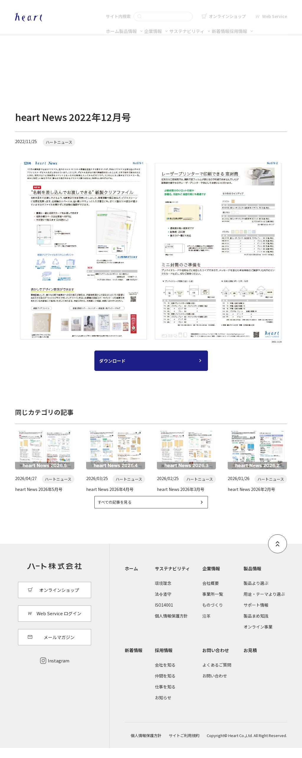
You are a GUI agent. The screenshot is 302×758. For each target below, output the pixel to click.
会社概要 (210, 593)
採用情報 (271, 25)
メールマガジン (59, 647)
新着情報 (241, 25)
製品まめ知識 (256, 626)
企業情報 (150, 25)
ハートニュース (64, 71)
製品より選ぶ (256, 593)
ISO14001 (164, 615)
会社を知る (165, 674)
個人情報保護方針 (171, 626)
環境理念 (163, 593)
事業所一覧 (212, 604)
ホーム (86, 25)
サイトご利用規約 (184, 745)
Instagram (58, 670)
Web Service (274, 11)
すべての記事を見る (123, 511)
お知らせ (163, 707)
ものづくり (212, 615)
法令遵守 (163, 604)
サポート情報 (256, 615)
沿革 (206, 626)
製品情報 (113, 25)
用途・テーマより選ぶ (264, 604)
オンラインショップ (227, 11)
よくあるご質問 (216, 674)
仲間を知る (165, 685)
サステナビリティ (195, 25)
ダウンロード (112, 364)
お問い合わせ (215, 660)
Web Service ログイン (59, 623)
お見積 (250, 660)
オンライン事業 (258, 637)
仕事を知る (165, 697)
